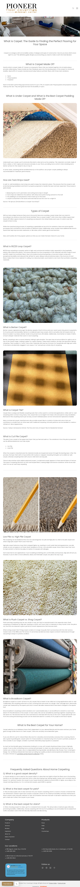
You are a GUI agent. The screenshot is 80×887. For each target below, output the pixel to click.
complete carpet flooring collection (28, 754)
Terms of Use (61, 883)
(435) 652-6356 (47, 851)
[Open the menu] (77, 8)
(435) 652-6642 (11, 858)
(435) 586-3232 (10, 851)
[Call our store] (17, 884)
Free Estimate (8, 884)
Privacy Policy (53, 883)
